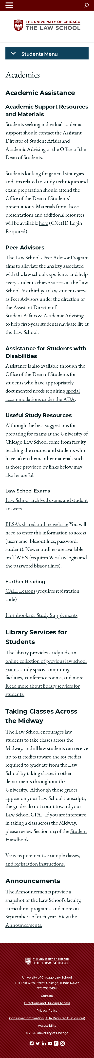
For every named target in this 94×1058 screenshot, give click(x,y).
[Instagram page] (62, 1044)
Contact (47, 996)
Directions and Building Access (47, 1003)
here (43, 223)
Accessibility (47, 1025)
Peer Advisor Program (66, 258)
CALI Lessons (20, 591)
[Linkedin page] (44, 1044)
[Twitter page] (38, 1044)
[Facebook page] (32, 1044)
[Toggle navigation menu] (9, 5)
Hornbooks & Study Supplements (41, 615)
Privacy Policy (47, 1010)
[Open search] (86, 5)
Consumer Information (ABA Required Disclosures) (47, 1018)
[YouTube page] (50, 1044)
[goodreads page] (56, 1044)
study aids (59, 653)
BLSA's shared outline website (36, 525)
